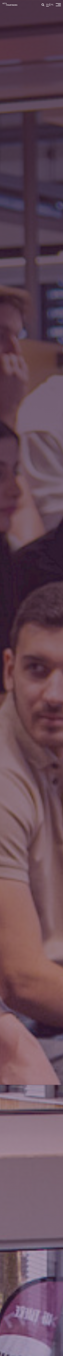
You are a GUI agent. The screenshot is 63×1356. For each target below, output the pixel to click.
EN (47, 4)
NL (52, 4)
